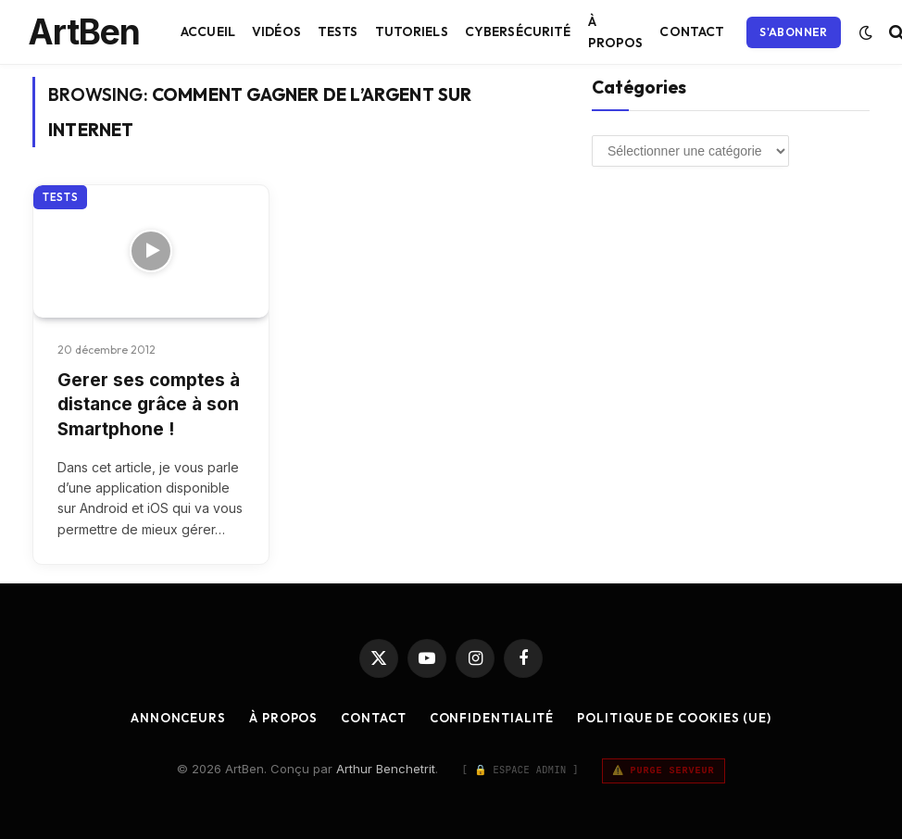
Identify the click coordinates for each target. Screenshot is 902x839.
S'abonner (793, 32)
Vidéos (276, 31)
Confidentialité (492, 717)
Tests (338, 31)
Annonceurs (178, 717)
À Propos (616, 31)
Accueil (208, 31)
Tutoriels (411, 31)
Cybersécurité (518, 31)
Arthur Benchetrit (385, 768)
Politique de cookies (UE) (674, 717)
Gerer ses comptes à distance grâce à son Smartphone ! (148, 404)
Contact (691, 31)
